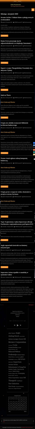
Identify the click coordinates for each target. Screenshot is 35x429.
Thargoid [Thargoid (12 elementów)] (12, 380)
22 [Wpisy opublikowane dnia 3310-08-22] (20, 406)
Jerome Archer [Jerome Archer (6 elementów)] (13, 364)
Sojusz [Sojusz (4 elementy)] (21, 377)
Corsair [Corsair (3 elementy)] (19, 347)
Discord (19, 1)
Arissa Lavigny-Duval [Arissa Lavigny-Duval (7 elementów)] (15, 339)
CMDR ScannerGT (18, 22)
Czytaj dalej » (5, 36)
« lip (9, 411)
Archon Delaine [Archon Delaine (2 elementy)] (22, 336)
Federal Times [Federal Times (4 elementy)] (21, 354)
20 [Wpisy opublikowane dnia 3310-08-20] (14, 406)
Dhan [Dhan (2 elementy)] (17, 349)
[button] (14, 325)
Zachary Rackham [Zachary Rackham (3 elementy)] (20, 386)
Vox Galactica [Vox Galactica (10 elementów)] (13, 383)
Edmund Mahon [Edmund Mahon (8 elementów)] (14, 352)
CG (4, 421)
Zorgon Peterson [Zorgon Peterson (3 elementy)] (17, 388)
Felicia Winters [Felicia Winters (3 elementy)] (11, 357)
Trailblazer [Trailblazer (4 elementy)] (19, 381)
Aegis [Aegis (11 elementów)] (18, 333)
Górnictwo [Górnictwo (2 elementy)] (16, 359)
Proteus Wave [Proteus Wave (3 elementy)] (11, 375)
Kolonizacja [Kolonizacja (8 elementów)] (12, 367)
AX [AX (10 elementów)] (24, 339)
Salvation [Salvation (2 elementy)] (16, 375)
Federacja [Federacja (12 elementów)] (12, 354)
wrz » (25, 411)
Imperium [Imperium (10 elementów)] (17, 362)
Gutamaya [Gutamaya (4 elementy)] (11, 359)
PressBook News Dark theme (27, 427)
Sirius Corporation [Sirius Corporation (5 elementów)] (13, 377)
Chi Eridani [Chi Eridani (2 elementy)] (10, 345)
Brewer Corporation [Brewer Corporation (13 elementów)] (17, 342)
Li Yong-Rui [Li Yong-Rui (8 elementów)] (21, 367)
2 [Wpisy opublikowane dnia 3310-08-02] (22, 400)
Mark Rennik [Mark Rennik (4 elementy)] (20, 369)
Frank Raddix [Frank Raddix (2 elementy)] (17, 357)
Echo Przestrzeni (16, 4)
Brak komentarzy (27, 22)
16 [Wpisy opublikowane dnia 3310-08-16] (22, 404)
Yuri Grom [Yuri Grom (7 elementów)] (11, 386)
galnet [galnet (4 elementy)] (22, 357)
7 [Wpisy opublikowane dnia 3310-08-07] (17, 402)
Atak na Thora (6, 95)
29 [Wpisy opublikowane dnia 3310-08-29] (20, 408)
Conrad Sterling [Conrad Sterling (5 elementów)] (12, 347)
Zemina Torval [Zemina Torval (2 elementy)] (10, 388)
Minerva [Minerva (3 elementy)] (10, 371)
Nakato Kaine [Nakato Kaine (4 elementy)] (15, 371)
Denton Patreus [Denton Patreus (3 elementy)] (11, 349)
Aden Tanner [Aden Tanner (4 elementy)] (11, 333)
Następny (31, 304)
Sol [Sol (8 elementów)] (25, 378)
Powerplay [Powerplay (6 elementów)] (21, 373)
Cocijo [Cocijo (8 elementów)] (15, 345)
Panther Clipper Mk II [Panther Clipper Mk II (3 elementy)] (13, 373)
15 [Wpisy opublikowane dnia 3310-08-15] (20, 404)
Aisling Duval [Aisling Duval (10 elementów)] (13, 336)
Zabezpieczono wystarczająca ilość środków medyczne (15, 420)
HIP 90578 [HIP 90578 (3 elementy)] (10, 362)
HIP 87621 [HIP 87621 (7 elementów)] (21, 359)
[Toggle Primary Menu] (33, 9)
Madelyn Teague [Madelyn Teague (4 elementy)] (12, 369)
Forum (15, 1)
